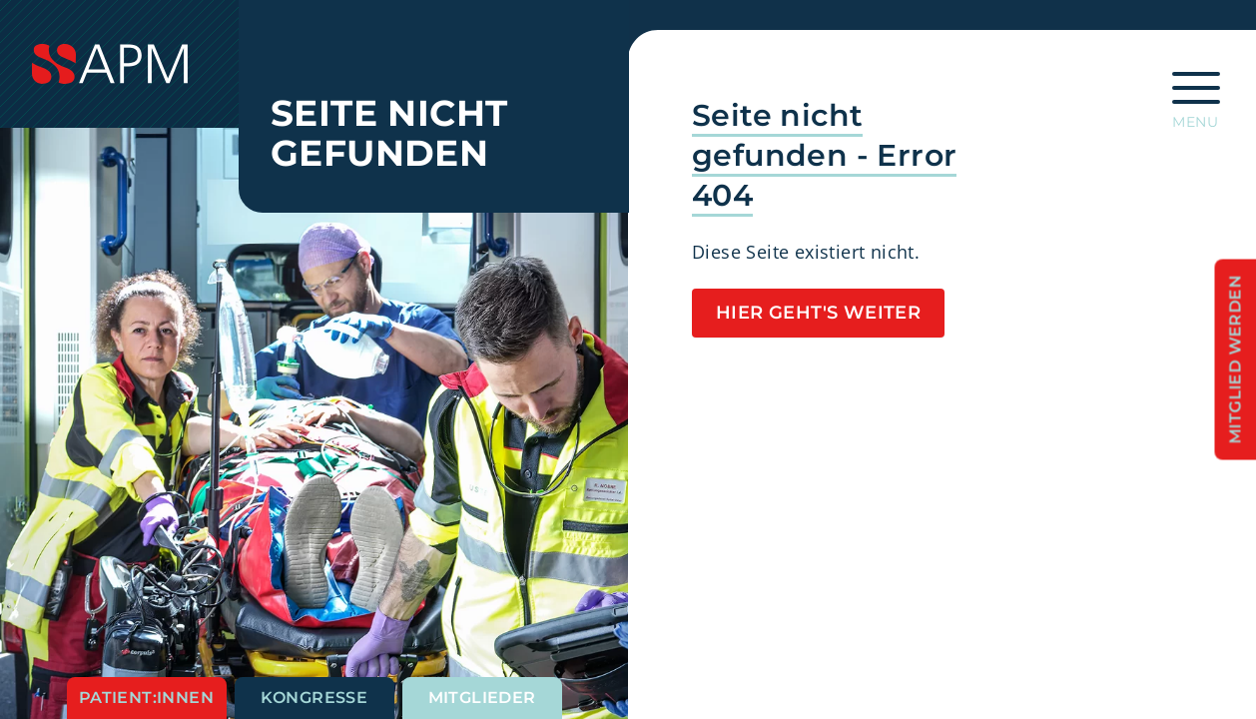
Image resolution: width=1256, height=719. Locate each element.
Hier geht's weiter (818, 313)
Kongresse (314, 697)
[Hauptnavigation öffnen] (1196, 94)
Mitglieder (482, 697)
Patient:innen (146, 697)
